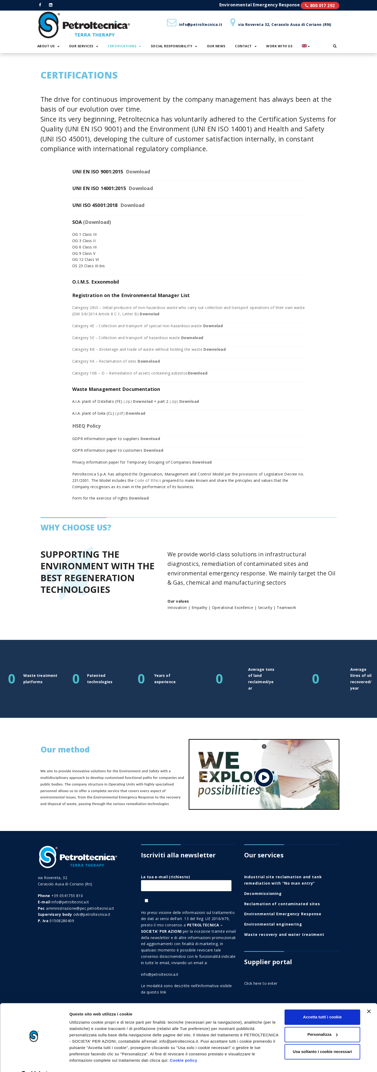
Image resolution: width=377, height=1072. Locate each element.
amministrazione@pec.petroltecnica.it (80, 908)
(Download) (97, 222)
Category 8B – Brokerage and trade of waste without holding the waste (149, 349)
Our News (216, 46)
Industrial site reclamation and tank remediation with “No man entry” (283, 880)
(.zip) (138, 401)
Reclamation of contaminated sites (282, 903)
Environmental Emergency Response (283, 913)
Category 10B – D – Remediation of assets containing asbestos (140, 373)
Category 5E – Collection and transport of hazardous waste (137, 337)
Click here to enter (261, 983)
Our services (83, 46)
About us (48, 46)
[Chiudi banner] (369, 998)
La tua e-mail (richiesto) (186, 881)
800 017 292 (322, 5)
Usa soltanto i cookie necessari (322, 1038)
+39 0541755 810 (67, 895)
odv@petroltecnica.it (91, 914)
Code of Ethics (148, 480)
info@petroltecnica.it (160, 974)
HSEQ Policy (86, 426)
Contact (246, 46)
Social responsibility (174, 46)
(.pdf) (130, 413)
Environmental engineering (273, 924)
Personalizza (322, 1021)
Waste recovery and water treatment (284, 934)
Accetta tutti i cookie (322, 1003)
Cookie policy (183, 1047)
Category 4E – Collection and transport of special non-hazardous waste (147, 325)
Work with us (279, 46)
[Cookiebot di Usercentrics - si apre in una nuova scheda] (34, 1062)
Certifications (124, 46)
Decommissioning (263, 893)
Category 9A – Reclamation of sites (116, 361)
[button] (334, 46)
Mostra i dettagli (84, 1061)
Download (138, 171)
